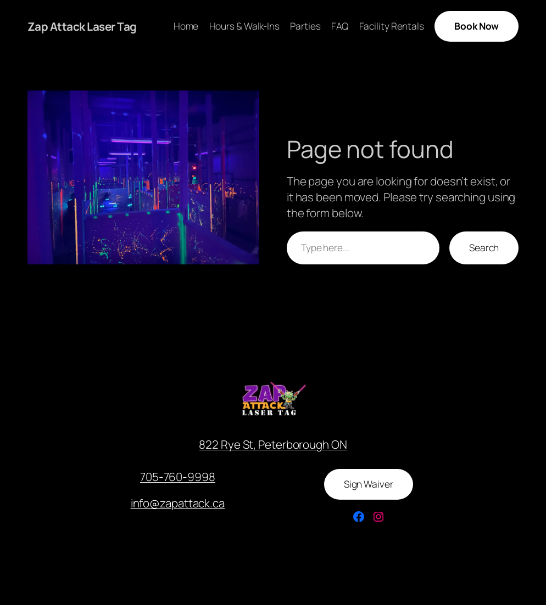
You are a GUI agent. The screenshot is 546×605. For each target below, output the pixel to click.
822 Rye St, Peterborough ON (273, 444)
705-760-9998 (177, 476)
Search (484, 247)
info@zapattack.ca (178, 503)
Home (186, 26)
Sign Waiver (368, 484)
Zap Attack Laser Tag (82, 26)
